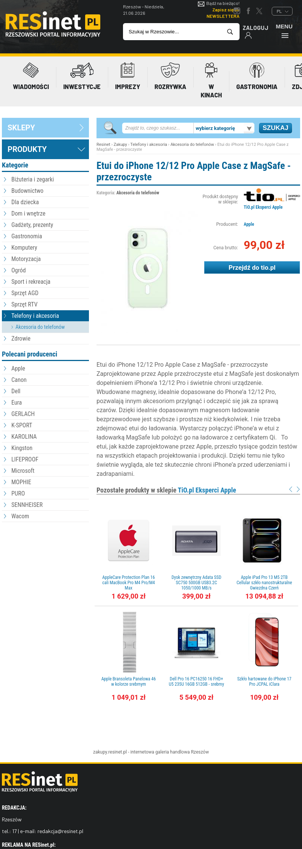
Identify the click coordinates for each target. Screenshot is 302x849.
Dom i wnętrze (28, 213)
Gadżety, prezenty (32, 224)
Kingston (22, 448)
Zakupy (120, 144)
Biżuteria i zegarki (32, 179)
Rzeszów (200, 752)
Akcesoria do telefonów (40, 327)
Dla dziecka (25, 202)
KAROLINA (24, 436)
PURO (18, 493)
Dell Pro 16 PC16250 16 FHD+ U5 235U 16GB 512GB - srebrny (196, 681)
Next (298, 489)
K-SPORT (21, 425)
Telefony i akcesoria (35, 315)
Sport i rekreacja (30, 281)
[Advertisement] (45, 566)
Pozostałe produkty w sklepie (166, 490)
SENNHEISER (27, 504)
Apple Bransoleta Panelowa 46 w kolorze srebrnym (128, 681)
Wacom (20, 516)
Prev (291, 489)
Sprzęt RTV (24, 304)
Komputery (24, 247)
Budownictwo (27, 190)
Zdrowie (20, 338)
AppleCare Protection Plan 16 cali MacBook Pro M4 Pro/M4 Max (128, 583)
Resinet (103, 144)
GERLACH (23, 413)
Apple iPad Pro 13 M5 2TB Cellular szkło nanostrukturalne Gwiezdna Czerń (264, 583)
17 (14, 831)
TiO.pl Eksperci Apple (263, 207)
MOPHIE (21, 482)
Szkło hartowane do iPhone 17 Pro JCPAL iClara (264, 681)
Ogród (18, 270)
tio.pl (268, 267)
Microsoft (22, 470)
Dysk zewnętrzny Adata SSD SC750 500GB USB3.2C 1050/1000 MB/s (196, 583)
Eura (16, 402)
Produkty (27, 149)
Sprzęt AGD (25, 293)
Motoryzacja (26, 259)
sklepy (21, 127)
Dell (15, 391)
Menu (284, 31)
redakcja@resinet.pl (60, 831)
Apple (18, 368)
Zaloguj (255, 32)
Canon (18, 379)
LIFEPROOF (25, 459)
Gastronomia (26, 236)
